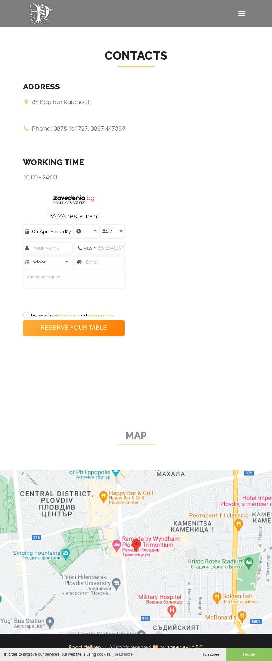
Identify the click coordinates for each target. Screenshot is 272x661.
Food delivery (86, 647)
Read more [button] (123, 654)
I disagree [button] (211, 654)
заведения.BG (185, 647)
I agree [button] (249, 654)
